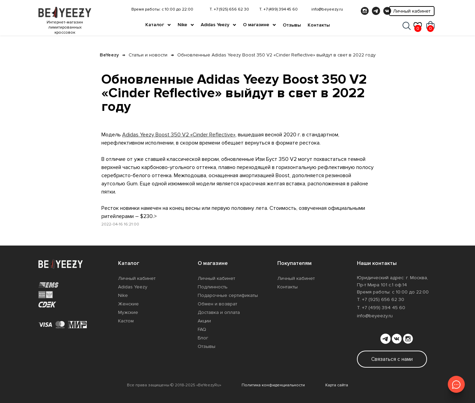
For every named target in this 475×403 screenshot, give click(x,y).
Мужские (128, 312)
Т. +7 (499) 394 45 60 (278, 9)
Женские (128, 304)
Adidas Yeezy (215, 25)
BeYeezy (109, 55)
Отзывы (292, 25)
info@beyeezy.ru (327, 9)
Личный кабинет (411, 11)
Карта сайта (336, 385)
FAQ (202, 329)
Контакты (319, 25)
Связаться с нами (392, 359)
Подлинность (213, 287)
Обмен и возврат (217, 304)
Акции (204, 321)
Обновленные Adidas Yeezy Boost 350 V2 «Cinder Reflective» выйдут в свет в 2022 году (276, 55)
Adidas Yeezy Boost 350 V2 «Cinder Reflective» (178, 134)
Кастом (126, 321)
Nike (182, 25)
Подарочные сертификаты (228, 295)
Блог (203, 338)
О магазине (256, 25)
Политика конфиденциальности (273, 385)
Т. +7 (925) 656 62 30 (229, 9)
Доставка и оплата (219, 312)
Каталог (154, 25)
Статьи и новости (148, 55)
